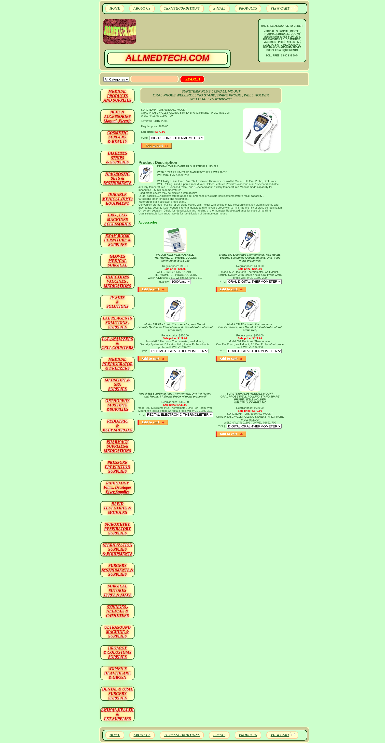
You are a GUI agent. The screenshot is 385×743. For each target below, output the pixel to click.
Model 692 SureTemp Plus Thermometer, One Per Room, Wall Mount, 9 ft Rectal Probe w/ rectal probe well (175, 395)
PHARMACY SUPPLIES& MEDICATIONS (117, 446)
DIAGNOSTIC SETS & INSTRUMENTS (118, 178)
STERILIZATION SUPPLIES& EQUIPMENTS (117, 549)
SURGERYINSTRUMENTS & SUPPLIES (117, 569)
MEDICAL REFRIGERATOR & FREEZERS (117, 363)
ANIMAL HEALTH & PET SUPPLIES (117, 714)
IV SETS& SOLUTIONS (118, 301)
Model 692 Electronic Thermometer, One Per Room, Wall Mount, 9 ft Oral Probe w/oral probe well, (250, 327)
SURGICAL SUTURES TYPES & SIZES (118, 590)
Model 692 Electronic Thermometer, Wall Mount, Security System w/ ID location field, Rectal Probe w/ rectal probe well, (175, 327)
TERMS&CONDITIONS (182, 8)
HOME (115, 8)
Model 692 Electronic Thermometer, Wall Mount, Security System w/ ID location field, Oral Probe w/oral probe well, (250, 257)
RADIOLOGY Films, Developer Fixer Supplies (117, 487)
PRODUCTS (248, 8)
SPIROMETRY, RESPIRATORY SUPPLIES (117, 528)
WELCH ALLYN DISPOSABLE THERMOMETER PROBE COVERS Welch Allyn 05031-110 (175, 257)
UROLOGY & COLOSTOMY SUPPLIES (118, 652)
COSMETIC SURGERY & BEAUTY (117, 137)
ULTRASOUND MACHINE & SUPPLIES (117, 631)
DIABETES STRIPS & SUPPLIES (117, 157)
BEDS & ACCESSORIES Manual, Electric (117, 116)
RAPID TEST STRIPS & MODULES (118, 508)
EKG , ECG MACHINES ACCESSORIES (117, 219)
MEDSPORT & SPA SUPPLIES (117, 384)
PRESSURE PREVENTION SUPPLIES (117, 466)
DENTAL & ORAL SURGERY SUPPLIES (117, 693)
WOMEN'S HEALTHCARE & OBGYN (117, 672)
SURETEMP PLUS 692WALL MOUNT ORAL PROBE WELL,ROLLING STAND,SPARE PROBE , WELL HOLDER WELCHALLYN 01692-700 (249, 398)
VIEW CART (280, 8)
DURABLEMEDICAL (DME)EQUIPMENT (117, 198)
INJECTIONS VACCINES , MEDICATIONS (117, 281)
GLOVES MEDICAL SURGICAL (117, 260)
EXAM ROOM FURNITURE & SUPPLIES (117, 240)
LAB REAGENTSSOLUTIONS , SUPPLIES (117, 322)
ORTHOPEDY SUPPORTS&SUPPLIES (118, 404)
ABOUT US (142, 8)
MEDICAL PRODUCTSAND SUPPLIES (117, 95)
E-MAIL (219, 8)
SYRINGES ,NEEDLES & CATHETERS (117, 611)
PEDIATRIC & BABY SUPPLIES (117, 425)
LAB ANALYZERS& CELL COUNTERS (118, 343)
